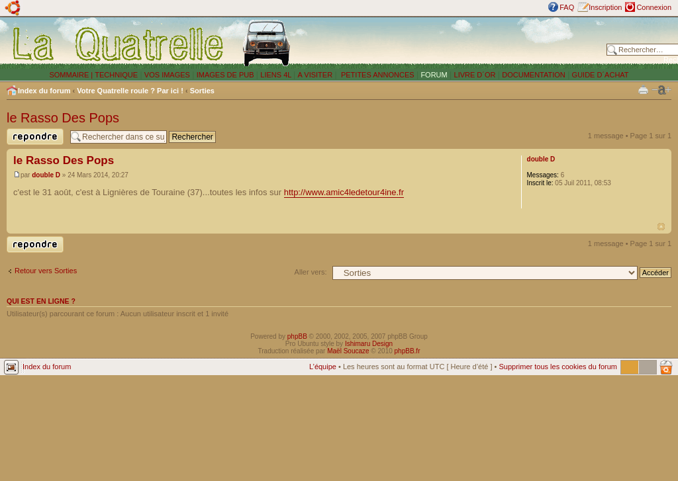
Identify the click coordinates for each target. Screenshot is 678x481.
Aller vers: (311, 272)
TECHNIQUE (116, 75)
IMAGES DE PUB (225, 75)
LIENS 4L (276, 75)
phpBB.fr (407, 351)
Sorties (202, 91)
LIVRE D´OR (475, 75)
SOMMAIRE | (72, 75)
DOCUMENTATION (533, 75)
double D (46, 175)
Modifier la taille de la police (661, 90)
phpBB (297, 336)
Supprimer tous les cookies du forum (558, 367)
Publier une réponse (35, 136)
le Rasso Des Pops (63, 117)
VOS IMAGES (167, 75)
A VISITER (315, 75)
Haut (661, 226)
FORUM (433, 75)
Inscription (605, 7)
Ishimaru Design (369, 343)
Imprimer (643, 89)
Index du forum (44, 91)
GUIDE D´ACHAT (600, 75)
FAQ (566, 7)
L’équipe (322, 367)
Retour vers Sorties (46, 271)
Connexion (653, 7)
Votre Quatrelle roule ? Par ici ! (130, 91)
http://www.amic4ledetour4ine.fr (344, 192)
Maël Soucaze (348, 351)
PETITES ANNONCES (376, 75)
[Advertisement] (451, 43)
